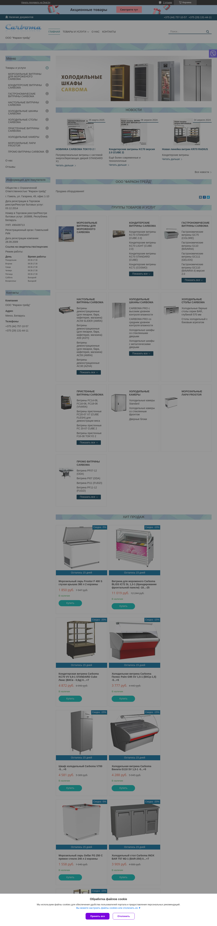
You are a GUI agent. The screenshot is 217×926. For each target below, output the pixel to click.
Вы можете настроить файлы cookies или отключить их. (107, 908)
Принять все (97, 916)
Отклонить (124, 916)
